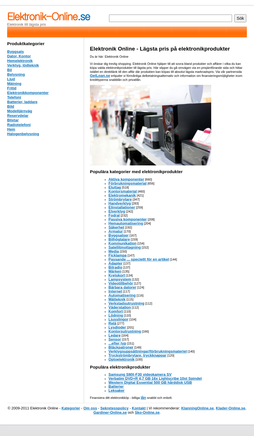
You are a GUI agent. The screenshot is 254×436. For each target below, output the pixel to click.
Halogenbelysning (23, 134)
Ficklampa (117, 255)
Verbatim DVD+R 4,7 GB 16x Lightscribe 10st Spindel (155, 378)
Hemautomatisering (125, 223)
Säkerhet (116, 227)
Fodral (114, 215)
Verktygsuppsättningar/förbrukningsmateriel (147, 351)
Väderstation (119, 307)
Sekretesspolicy (114, 408)
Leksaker (116, 390)
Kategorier (71, 408)
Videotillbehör (120, 283)
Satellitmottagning (124, 247)
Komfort (115, 311)
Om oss (90, 408)
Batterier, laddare (22, 102)
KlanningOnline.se (197, 408)
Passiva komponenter (127, 219)
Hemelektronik (20, 61)
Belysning (16, 74)
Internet (115, 291)
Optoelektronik (121, 359)
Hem (11, 129)
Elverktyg (116, 211)
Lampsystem (119, 279)
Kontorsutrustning (124, 331)
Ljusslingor (118, 319)
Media (113, 251)
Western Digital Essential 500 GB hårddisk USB (150, 382)
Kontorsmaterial (122, 191)
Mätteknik (117, 299)
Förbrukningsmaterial (127, 183)
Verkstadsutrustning (126, 303)
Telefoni (14, 97)
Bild (10, 106)
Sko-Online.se (147, 412)
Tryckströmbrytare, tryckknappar (137, 355)
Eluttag (114, 187)
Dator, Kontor (19, 56)
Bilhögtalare (119, 239)
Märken (115, 271)
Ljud (11, 79)
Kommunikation (122, 243)
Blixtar (13, 120)
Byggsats (15, 51)
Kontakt (139, 408)
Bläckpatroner (120, 347)
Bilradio (115, 267)
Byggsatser (118, 235)
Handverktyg (119, 203)
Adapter (115, 263)
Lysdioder (117, 327)
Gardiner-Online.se (110, 412)
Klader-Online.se (230, 408)
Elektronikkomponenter (28, 93)
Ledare (114, 335)
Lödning (115, 315)
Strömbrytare (120, 199)
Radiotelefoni (19, 125)
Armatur (115, 231)
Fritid (12, 88)
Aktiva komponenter (126, 179)
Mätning (14, 83)
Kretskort (116, 275)
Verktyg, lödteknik (23, 65)
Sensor (114, 339)
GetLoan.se (100, 75)
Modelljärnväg (19, 111)
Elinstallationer (121, 207)
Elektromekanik (122, 195)
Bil (9, 70)
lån (143, 397)
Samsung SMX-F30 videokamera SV (140, 374)
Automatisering (122, 295)
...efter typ (117, 343)
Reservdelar (17, 115)
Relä (112, 323)
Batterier (116, 386)
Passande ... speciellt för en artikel (138, 259)
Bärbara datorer (122, 287)
